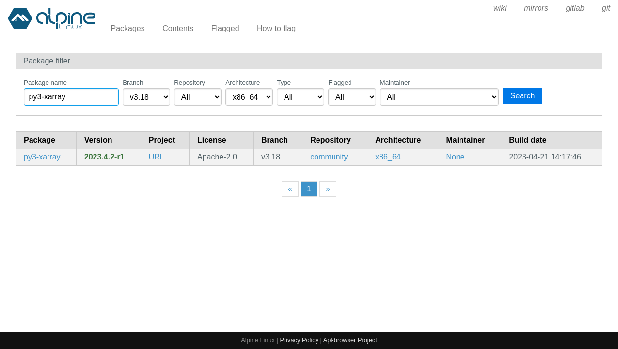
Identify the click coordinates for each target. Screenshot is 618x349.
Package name (45, 82)
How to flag (276, 28)
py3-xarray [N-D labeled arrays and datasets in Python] (42, 157)
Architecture (242, 82)
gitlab (575, 8)
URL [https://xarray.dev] (156, 157)
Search (522, 96)
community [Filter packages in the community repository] (329, 157)
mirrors (536, 8)
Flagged (225, 28)
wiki (500, 8)
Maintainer (395, 82)
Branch (133, 82)
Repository (189, 82)
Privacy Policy (299, 340)
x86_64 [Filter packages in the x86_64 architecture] (388, 157)
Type (284, 82)
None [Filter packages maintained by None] (455, 157)
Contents (177, 28)
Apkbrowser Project (350, 340)
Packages (128, 28)
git (606, 8)
